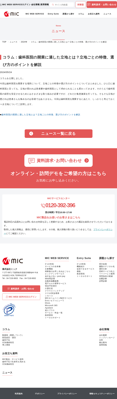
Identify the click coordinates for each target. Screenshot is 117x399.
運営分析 (103, 269)
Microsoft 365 (51, 305)
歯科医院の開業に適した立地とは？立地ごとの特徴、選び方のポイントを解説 (40, 114)
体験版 (80, 4)
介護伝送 (49, 288)
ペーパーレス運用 (107, 274)
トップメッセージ (107, 338)
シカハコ (49, 296)
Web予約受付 (51, 286)
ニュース (107, 14)
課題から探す (68, 14)
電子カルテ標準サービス (55, 283)
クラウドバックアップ (54, 291)
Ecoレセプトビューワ (54, 301)
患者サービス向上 (107, 271)
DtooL (47, 303)
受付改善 (103, 264)
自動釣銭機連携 (52, 281)
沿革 (101, 340)
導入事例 (6, 345)
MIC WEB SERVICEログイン (16, 4)
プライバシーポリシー (67, 394)
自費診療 (103, 279)
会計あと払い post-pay (55, 276)
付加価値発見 (8, 342)
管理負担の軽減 (106, 276)
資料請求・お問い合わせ (101, 4)
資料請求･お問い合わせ (59, 160)
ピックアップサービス (54, 274)
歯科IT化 (6, 340)
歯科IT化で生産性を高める (14, 362)
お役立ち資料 (94, 14)
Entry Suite (53, 14)
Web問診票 (50, 279)
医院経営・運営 (9, 338)
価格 (79, 271)
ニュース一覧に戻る (58, 133)
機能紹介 (81, 266)
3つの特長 (49, 264)
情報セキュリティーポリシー (102, 394)
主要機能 (49, 269)
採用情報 (44, 4)
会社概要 (103, 335)
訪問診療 (103, 281)
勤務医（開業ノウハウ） (13, 335)
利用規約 (19, 394)
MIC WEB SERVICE (35, 14)
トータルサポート (52, 318)
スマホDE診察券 (52, 293)
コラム (81, 14)
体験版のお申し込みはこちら (57, 271)
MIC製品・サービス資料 (13, 359)
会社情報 (35, 4)
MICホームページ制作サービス (58, 298)
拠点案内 (103, 342)
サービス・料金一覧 (53, 313)
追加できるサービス (85, 269)
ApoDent (49, 308)
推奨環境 (49, 315)
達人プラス (50, 310)
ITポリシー (40, 394)
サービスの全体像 (52, 266)
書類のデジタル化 (107, 266)
